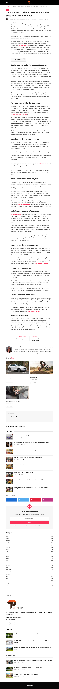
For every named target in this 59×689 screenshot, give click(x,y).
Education (8, 542)
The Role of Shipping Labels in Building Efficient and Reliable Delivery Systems (31, 641)
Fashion (7, 545)
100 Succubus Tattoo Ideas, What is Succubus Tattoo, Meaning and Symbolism (31, 488)
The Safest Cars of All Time (13, 401)
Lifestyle (23, 444)
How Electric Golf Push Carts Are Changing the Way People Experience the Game (33, 648)
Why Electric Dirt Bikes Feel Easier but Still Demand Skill (41, 376)
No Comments (40, 19)
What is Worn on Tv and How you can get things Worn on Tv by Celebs (31, 442)
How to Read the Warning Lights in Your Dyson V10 (27, 435)
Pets (7, 567)
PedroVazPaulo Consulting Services (18, 339)
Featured (23, 452)
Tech (7, 578)
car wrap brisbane (24, 45)
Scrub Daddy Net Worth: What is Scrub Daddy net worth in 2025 (30, 480)
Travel (7, 585)
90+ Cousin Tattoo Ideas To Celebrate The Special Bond (28, 457)
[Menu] (6, 2)
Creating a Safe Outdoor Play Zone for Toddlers (26, 674)
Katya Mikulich (13, 19)
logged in (15, 417)
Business (8, 540)
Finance (7, 549)
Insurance (8, 558)
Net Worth (8, 565)
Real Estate (8, 569)
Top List (7, 580)
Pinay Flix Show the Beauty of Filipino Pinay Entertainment (29, 450)
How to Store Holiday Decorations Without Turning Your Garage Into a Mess (33, 660)
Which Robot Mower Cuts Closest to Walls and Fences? (28, 634)
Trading (7, 583)
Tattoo (23, 437)
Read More (9, 381)
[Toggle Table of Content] (23, 59)
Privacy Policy (38, 525)
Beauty (7, 538)
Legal (7, 560)
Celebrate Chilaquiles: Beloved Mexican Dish (25, 465)
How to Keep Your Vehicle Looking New (16, 376)
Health (7, 551)
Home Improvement (10, 554)
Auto (7, 10)
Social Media (8, 572)
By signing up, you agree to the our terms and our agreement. (29, 525)
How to (7, 556)
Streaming (8, 574)
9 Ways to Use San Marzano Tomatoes (23, 472)
